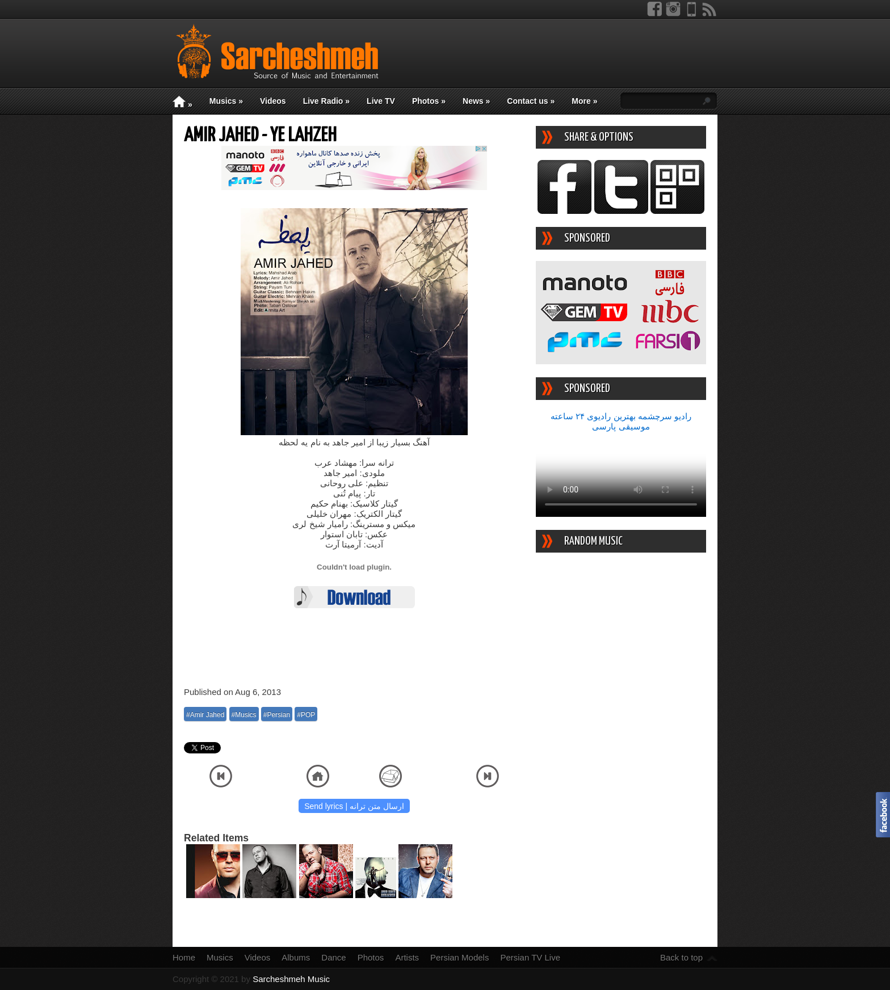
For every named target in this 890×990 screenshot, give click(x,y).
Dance (333, 957)
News (476, 101)
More (584, 101)
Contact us (531, 101)
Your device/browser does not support (621, 474)
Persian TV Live (530, 957)
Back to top (681, 957)
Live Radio (326, 101)
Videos (273, 101)
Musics (226, 101)
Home (184, 957)
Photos (429, 101)
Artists (407, 957)
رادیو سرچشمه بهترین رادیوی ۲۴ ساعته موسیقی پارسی (621, 421)
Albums (296, 957)
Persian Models (459, 957)
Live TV (381, 101)
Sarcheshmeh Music (291, 979)
